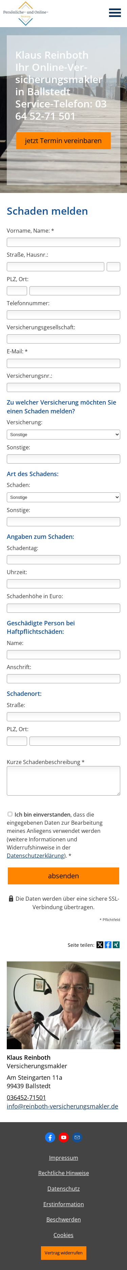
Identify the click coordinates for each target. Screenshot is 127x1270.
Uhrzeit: (17, 572)
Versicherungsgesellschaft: (41, 327)
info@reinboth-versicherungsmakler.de (62, 1106)
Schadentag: (22, 548)
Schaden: (18, 485)
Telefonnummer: (28, 303)
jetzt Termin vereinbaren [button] (63, 140)
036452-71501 (26, 1097)
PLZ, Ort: (17, 279)
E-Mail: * (17, 351)
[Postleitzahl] (17, 290)
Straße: (16, 705)
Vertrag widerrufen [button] (64, 1253)
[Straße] (55, 266)
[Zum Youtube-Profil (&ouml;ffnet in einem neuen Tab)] (64, 1137)
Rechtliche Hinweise (63, 1173)
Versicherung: (24, 422)
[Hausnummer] (113, 266)
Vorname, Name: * (30, 230)
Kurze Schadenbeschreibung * (46, 762)
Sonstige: (18, 447)
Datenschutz (63, 1188)
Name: (15, 643)
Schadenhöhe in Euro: (35, 596)
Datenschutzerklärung (35, 855)
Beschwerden (63, 1219)
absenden (63, 875)
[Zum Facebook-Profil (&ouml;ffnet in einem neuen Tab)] (50, 1137)
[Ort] (74, 290)
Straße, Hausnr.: (27, 254)
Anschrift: (19, 667)
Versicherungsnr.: (29, 375)
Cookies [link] (63, 1235)
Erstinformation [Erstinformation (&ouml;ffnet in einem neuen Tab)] (63, 1204)
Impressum (63, 1157)
